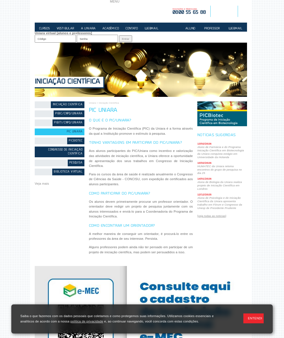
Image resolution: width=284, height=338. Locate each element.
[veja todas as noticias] (211, 215)
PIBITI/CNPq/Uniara (68, 122)
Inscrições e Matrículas (189, 11)
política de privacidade (86, 321)
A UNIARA (88, 28)
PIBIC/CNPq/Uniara (69, 113)
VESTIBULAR (65, 28)
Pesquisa (75, 163)
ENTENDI (255, 318)
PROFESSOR (212, 28)
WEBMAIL (152, 28)
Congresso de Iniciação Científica (65, 152)
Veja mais (42, 183)
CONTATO (132, 28)
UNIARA (72, 11)
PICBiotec (75, 140)
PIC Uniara (75, 131)
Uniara (92, 103)
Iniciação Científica (67, 82)
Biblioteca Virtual (68, 172)
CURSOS (44, 28)
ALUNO (190, 28)
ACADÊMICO (110, 28)
